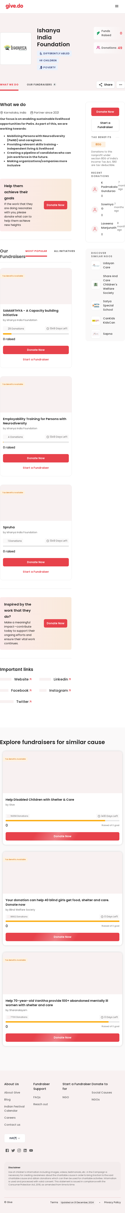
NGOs (96, 1100)
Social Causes (102, 1093)
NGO (66, 1097)
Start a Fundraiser (36, 359)
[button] (54, 53)
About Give (12, 1093)
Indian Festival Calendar (14, 1109)
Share (105, 85)
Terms (54, 1202)
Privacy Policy (112, 1202)
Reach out (40, 1104)
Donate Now (55, 205)
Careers (10, 1118)
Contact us (12, 1125)
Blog (7, 1100)
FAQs (37, 1097)
